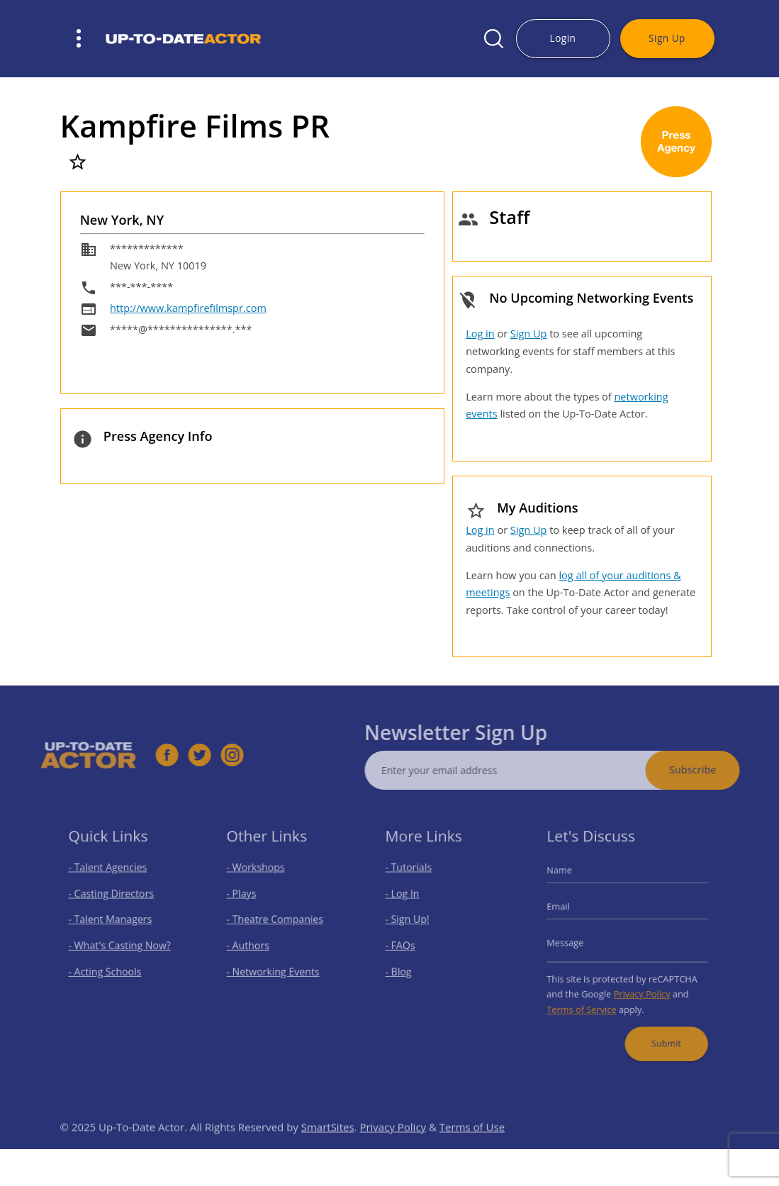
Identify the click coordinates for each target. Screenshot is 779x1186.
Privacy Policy (640, 988)
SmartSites (327, 1145)
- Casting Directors (112, 899)
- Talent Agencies (110, 876)
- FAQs (406, 945)
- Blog (404, 968)
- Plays (247, 899)
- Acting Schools (107, 968)
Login (563, 38)
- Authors (252, 945)
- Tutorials (413, 876)
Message (572, 943)
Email (566, 910)
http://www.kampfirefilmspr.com (188, 308)
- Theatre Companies (276, 922)
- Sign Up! (412, 922)
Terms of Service (587, 1002)
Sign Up (667, 38)
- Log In (407, 899)
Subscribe (711, 769)
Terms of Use (472, 1145)
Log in (480, 333)
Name (567, 878)
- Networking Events (275, 968)
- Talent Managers (112, 922)
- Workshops (259, 876)
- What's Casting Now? (120, 945)
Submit (662, 1031)
